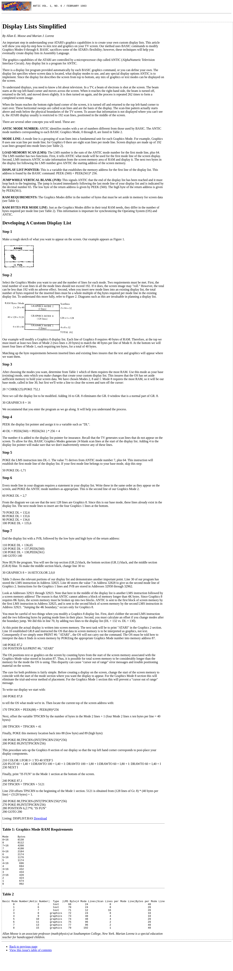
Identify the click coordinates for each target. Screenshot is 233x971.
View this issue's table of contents (30, 966)
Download (40, 818)
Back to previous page (23, 962)
